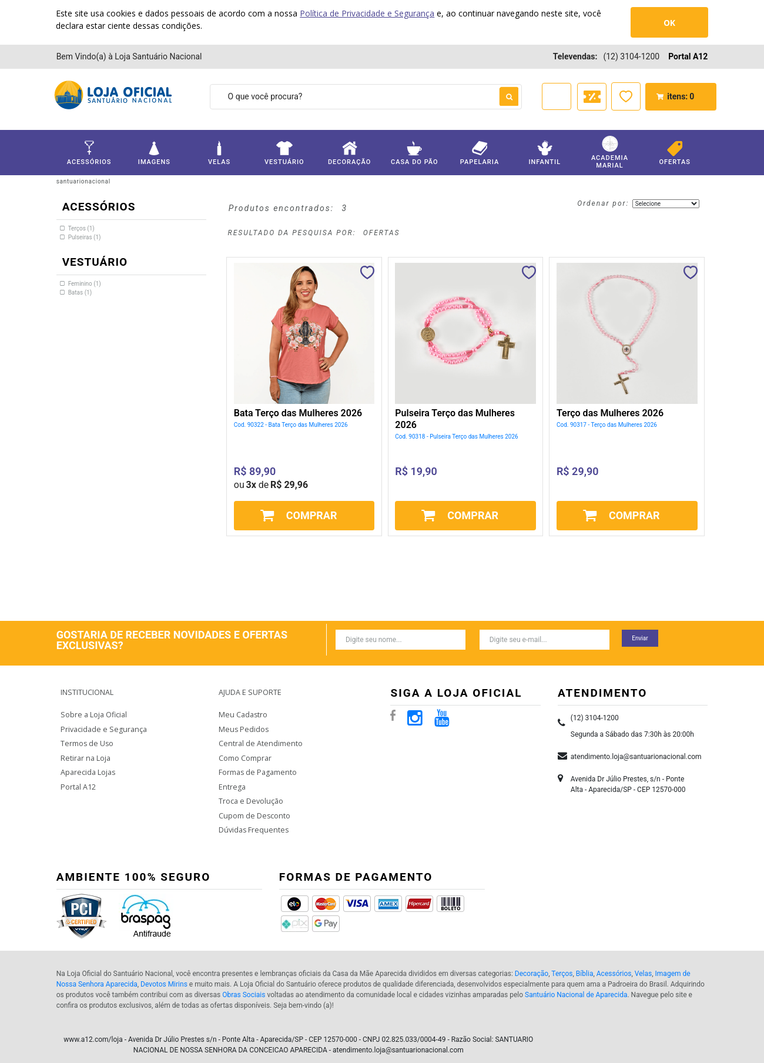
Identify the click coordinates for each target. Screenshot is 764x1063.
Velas (219, 153)
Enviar (640, 638)
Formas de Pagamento (256, 765)
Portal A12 (688, 56)
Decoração (349, 153)
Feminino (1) (84, 283)
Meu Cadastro (242, 709)
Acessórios (89, 153)
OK (669, 22)
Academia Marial (609, 152)
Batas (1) (80, 292)
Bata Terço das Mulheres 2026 (298, 413)
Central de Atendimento (259, 737)
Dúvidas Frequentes (252, 820)
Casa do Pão (414, 153)
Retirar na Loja (85, 751)
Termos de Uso (86, 737)
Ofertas (674, 153)
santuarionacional (83, 181)
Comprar (311, 515)
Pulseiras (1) (84, 237)
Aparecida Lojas (88, 765)
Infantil (544, 153)
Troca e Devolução (250, 793)
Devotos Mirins (163, 974)
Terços (561, 964)
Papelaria (479, 153)
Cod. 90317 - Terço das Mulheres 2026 (607, 425)
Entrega (231, 779)
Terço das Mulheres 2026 (610, 413)
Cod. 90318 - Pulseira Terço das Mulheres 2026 (456, 436)
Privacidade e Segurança (101, 723)
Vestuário (284, 153)
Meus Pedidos (242, 723)
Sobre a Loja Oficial (93, 709)
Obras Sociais (243, 985)
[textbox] (366, 96)
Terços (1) (81, 228)
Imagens (154, 153)
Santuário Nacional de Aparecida (576, 985)
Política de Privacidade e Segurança (367, 13)
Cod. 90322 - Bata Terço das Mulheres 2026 (291, 425)
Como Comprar (245, 751)
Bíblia (585, 964)
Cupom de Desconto (253, 806)
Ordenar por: (603, 203)
